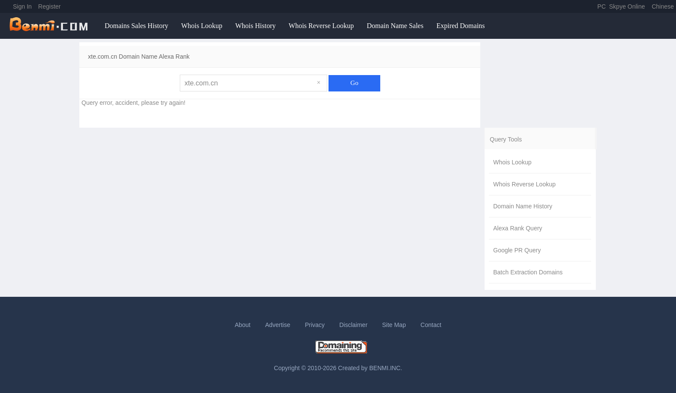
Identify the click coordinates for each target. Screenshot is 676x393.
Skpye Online (627, 6)
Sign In (22, 6)
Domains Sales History (137, 25)
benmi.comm (50, 26)
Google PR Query (517, 250)
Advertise (277, 324)
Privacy (315, 324)
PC (602, 6)
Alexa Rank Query (517, 228)
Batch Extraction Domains (528, 272)
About (242, 324)
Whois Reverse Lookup (321, 25)
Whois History (255, 25)
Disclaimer (353, 324)
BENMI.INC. (385, 368)
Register (49, 6)
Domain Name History (522, 206)
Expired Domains (460, 25)
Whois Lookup (201, 25)
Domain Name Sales (395, 25)
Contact (430, 324)
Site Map (394, 324)
